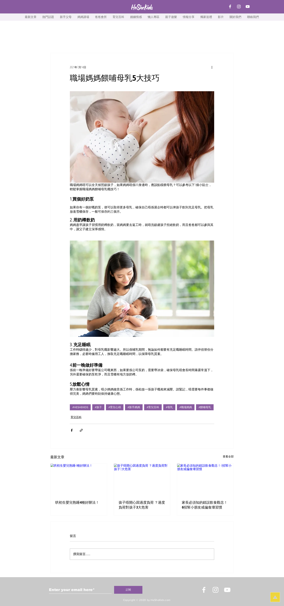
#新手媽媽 (134, 407)
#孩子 (98, 407)
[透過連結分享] (81, 430)
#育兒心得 (114, 407)
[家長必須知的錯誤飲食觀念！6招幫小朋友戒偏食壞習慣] (205, 479)
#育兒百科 (153, 407)
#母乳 (169, 407)
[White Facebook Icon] (204, 590)
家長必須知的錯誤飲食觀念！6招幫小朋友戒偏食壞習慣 (204, 505)
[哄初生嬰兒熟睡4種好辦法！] (79, 479)
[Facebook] (230, 6)
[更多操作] (211, 67)
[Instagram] (238, 6)
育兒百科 (76, 417)
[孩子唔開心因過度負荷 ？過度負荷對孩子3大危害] (142, 479)
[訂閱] (128, 590)
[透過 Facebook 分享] (72, 430)
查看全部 (228, 456)
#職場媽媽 (185, 407)
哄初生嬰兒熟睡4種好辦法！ (77, 502)
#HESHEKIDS (80, 407)
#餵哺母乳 (205, 407)
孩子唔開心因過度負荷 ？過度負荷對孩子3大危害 (142, 505)
